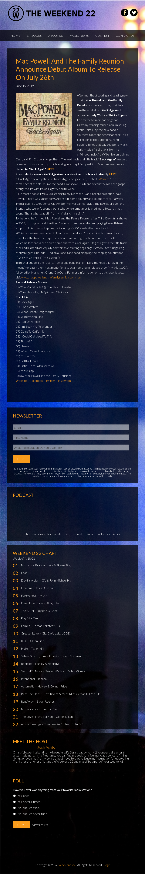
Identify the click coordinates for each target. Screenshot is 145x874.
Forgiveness (29, 595)
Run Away (27, 701)
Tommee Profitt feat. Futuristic (64, 724)
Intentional (28, 678)
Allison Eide (37, 641)
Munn (43, 595)
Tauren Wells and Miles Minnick (65, 671)
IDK (24, 641)
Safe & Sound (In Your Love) (39, 656)
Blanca (42, 678)
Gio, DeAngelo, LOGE (56, 633)
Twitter (50, 380)
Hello (25, 648)
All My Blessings (31, 724)
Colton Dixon (64, 716)
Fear (24, 573)
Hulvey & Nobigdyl (47, 663)
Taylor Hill (37, 648)
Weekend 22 (67, 865)
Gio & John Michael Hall (57, 580)
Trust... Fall (28, 610)
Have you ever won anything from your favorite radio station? (52, 790)
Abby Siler (52, 603)
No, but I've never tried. (32, 814)
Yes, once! (23, 795)
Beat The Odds (31, 694)
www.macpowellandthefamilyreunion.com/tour (51, 277)
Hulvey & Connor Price (52, 686)
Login (107, 865)
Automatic (28, 686)
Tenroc (37, 618)
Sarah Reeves (46, 701)
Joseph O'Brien (48, 610)
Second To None (32, 671)
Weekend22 (52, 13)
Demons (27, 588)
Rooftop (26, 663)
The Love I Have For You (37, 716)
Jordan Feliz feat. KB (46, 626)
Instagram (64, 380)
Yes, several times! (29, 801)
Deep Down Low (32, 603)
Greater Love (30, 633)
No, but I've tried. (28, 807)
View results (40, 825)
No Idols (26, 565)
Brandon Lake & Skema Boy (53, 565)
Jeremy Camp (50, 709)
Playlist (26, 618)
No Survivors (29, 709)
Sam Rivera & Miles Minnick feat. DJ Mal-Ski (72, 694)
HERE (50, 169)
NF (32, 573)
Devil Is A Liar (30, 580)
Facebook (36, 380)
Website (21, 380)
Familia (26, 626)
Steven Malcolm (70, 656)
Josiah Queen (44, 588)
